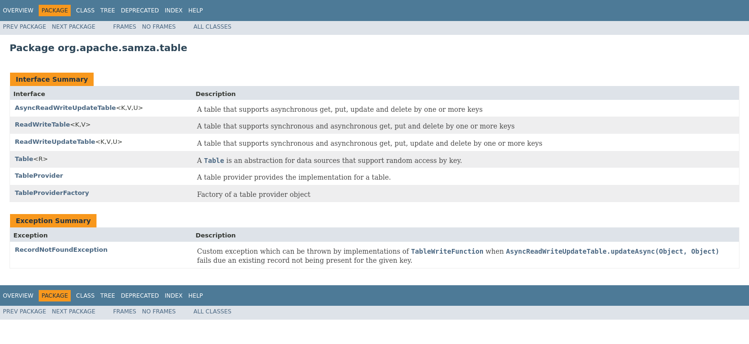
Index (174, 10)
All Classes (212, 26)
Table (24, 158)
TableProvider (39, 175)
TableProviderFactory (52, 192)
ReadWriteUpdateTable (55, 141)
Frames (125, 26)
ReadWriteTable (42, 124)
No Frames (159, 26)
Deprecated (140, 10)
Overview (18, 10)
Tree (107, 10)
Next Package (74, 26)
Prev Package (24, 26)
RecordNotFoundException (61, 249)
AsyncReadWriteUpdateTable (65, 107)
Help (195, 10)
